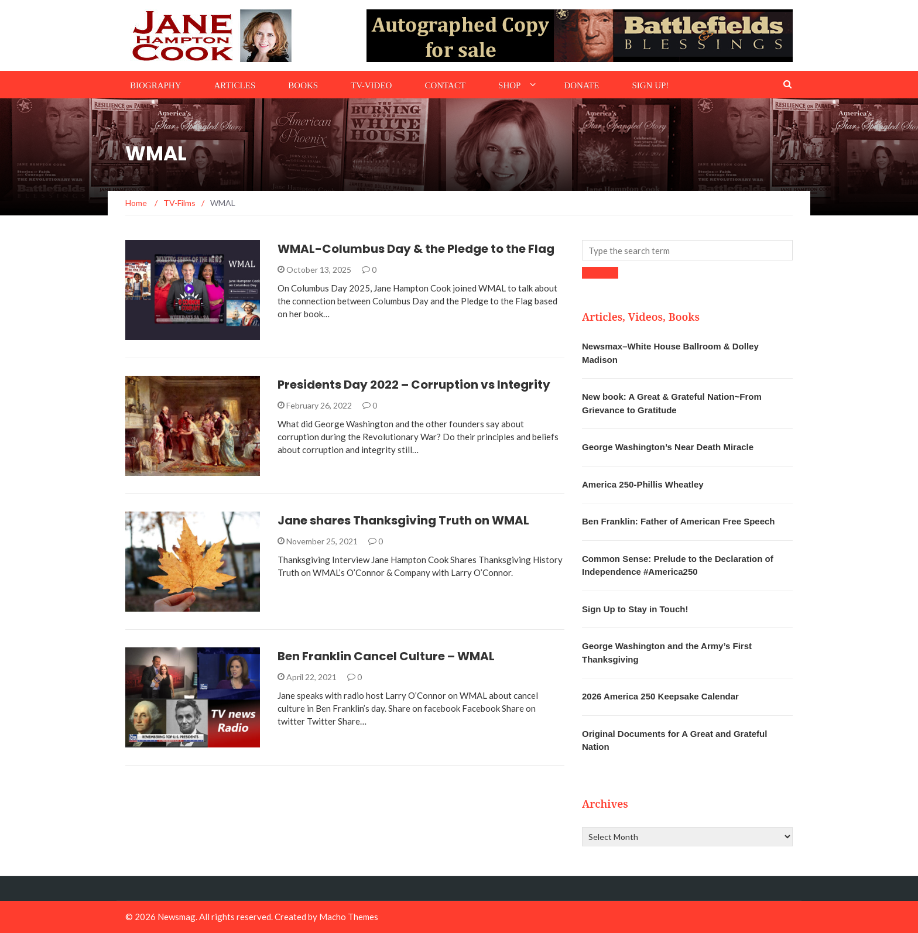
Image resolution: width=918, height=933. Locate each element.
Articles (235, 85)
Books (303, 85)
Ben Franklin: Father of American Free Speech (678, 521)
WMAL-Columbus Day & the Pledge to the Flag (416, 249)
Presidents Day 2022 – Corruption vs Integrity (414, 384)
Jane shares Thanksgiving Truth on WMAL (403, 520)
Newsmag (176, 916)
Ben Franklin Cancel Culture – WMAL (386, 656)
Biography (155, 85)
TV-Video (371, 85)
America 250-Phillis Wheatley (643, 484)
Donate (581, 85)
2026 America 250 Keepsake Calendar (660, 696)
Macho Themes (348, 916)
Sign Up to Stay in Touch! (635, 609)
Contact (444, 85)
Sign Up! (650, 85)
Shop (509, 85)
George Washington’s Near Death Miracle (667, 447)
